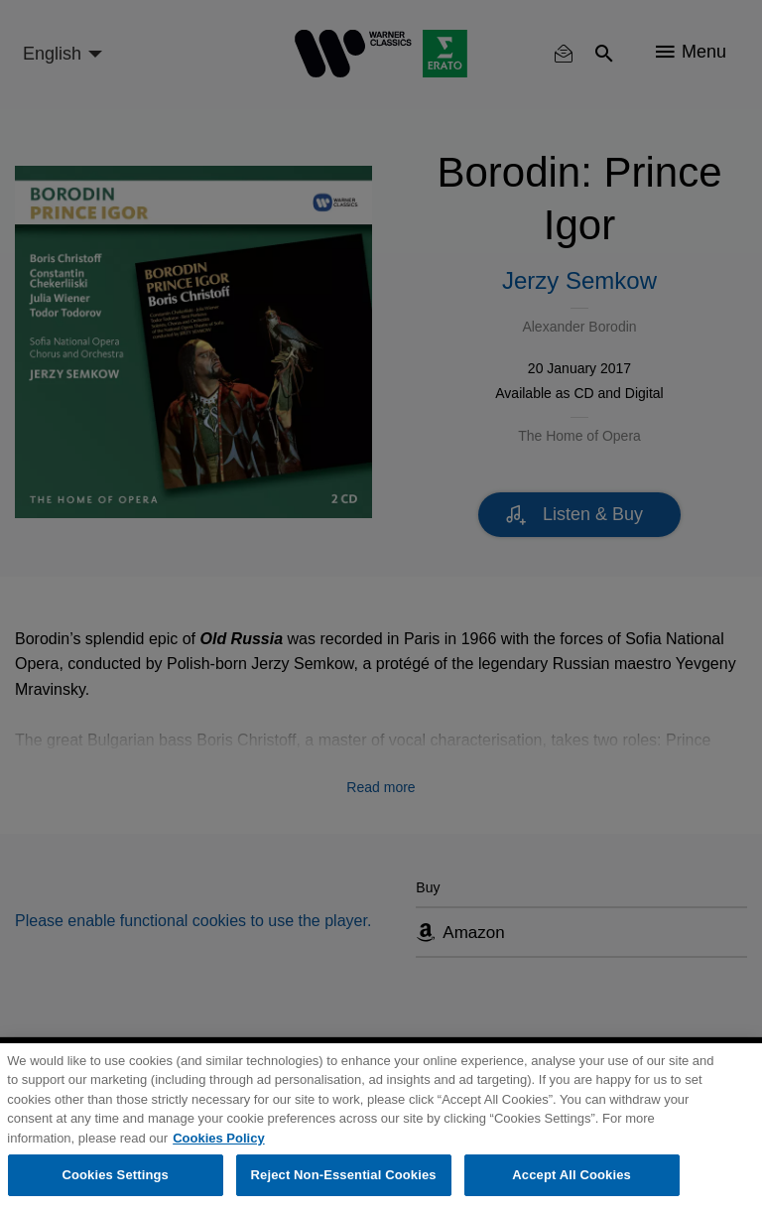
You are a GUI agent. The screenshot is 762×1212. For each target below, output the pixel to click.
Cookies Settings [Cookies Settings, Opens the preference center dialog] (115, 1174)
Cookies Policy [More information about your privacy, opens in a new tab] (218, 1138)
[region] (381, 1127)
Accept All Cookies (571, 1174)
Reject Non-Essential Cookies (344, 1174)
